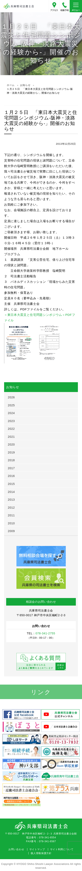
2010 (11, 523)
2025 (11, 405)
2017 (11, 468)
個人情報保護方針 (41, 853)
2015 (11, 484)
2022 (11, 428)
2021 (11, 436)
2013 (11, 499)
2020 (11, 444)
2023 (11, 421)
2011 (11, 515)
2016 (11, 476)
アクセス (54, 6)
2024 (11, 413)
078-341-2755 (64, 6)
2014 (11, 491)
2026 (11, 397)
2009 (11, 531)
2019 (11, 452)
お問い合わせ (16, 849)
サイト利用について (62, 849)
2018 (11, 460)
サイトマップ (37, 849)
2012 (11, 507)
